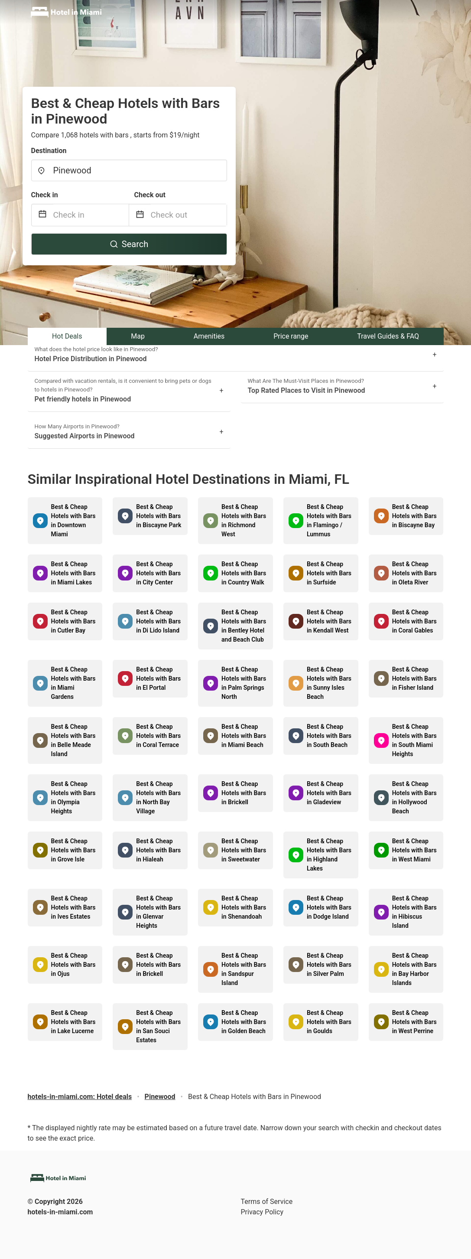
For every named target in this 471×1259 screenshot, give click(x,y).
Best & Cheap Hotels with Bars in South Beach (329, 735)
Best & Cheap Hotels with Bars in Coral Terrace (158, 735)
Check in (44, 195)
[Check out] (189, 215)
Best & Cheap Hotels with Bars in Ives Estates (73, 907)
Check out (150, 195)
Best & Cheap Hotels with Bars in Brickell (243, 793)
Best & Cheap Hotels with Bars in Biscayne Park (158, 515)
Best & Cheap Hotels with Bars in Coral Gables (414, 621)
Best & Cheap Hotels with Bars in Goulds (329, 1021)
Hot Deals (67, 336)
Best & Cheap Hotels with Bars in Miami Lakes (73, 573)
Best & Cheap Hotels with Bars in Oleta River (414, 573)
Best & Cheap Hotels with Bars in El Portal (158, 678)
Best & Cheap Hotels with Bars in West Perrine (414, 1021)
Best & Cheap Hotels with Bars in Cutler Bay (73, 621)
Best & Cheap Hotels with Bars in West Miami (414, 850)
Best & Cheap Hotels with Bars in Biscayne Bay (414, 515)
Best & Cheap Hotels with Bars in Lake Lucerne (73, 1021)
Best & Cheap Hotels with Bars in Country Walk (243, 573)
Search (129, 244)
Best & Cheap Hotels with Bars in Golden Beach (243, 1021)
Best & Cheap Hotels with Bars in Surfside (329, 573)
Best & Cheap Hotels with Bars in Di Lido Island (158, 621)
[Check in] (91, 215)
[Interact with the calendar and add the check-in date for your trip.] (42, 215)
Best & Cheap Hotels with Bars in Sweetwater (243, 850)
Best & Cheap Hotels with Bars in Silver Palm (329, 964)
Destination (49, 151)
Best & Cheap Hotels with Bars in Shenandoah (243, 907)
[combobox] (129, 170)
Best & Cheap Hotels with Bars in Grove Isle (73, 850)
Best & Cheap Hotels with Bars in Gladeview (329, 793)
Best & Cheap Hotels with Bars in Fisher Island (414, 678)
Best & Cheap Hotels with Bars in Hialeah (158, 850)
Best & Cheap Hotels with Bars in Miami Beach (243, 735)
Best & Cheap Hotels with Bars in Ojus (73, 964)
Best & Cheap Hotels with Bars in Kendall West (329, 621)
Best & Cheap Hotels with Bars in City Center (158, 573)
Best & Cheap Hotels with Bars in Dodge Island (329, 907)
